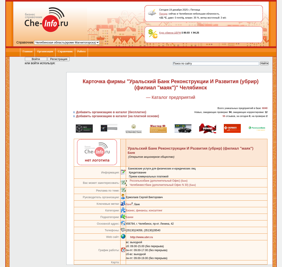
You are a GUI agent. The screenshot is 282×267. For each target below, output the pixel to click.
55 (224, 116)
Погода (163, 13)
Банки (129, 217)
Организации (45, 51)
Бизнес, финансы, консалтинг (144, 210)
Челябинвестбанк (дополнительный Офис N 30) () (163, 184)
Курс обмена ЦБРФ (170, 32)
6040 (264, 108)
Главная (27, 51)
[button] (63, 63)
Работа (81, 51)
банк (129, 204)
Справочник (65, 51)
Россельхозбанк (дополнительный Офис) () (158, 180)
